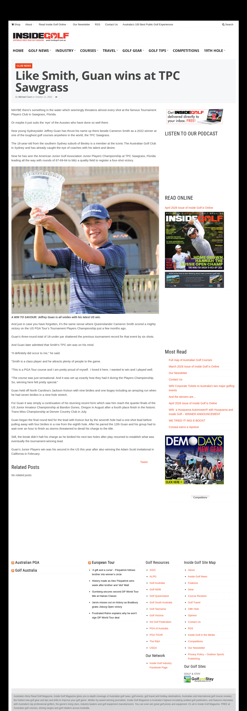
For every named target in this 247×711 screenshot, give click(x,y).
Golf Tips (157, 50)
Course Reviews (197, 595)
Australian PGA (27, 562)
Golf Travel (194, 602)
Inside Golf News (197, 576)
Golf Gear (132, 50)
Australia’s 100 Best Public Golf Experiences (148, 24)
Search (227, 24)
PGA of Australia (159, 628)
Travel (109, 50)
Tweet (144, 462)
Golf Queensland (159, 595)
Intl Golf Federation (160, 621)
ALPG (153, 576)
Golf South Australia (161, 602)
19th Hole (213, 50)
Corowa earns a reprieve (184, 427)
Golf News (38, 50)
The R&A (155, 641)
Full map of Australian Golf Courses (190, 360)
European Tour (103, 562)
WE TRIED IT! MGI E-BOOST (187, 420)
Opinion (192, 615)
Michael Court (25, 97)
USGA (153, 647)
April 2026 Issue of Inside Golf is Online (189, 207)
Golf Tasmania (158, 608)
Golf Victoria (157, 615)
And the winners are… (182, 396)
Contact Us (111, 24)
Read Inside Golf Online (52, 24)
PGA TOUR (156, 634)
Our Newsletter (81, 24)
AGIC (153, 570)
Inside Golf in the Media (201, 634)
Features (193, 582)
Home (18, 50)
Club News (24, 65)
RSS (97, 24)
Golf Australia (26, 570)
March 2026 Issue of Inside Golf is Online (194, 366)
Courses (88, 50)
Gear (191, 589)
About (28, 24)
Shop (15, 24)
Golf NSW (155, 589)
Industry (64, 50)
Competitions (186, 50)
